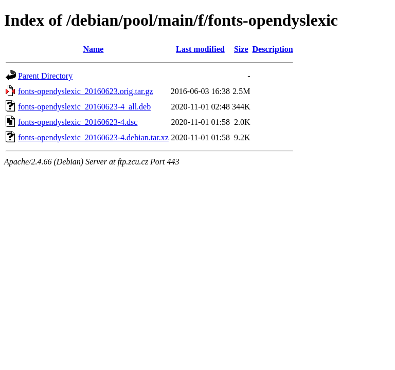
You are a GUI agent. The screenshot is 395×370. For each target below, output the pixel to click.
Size (241, 49)
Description (273, 49)
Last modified (200, 49)
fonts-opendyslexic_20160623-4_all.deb (84, 106)
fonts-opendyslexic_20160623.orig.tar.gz (85, 91)
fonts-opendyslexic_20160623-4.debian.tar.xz (93, 137)
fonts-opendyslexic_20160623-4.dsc (77, 122)
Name (93, 49)
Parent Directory (45, 75)
